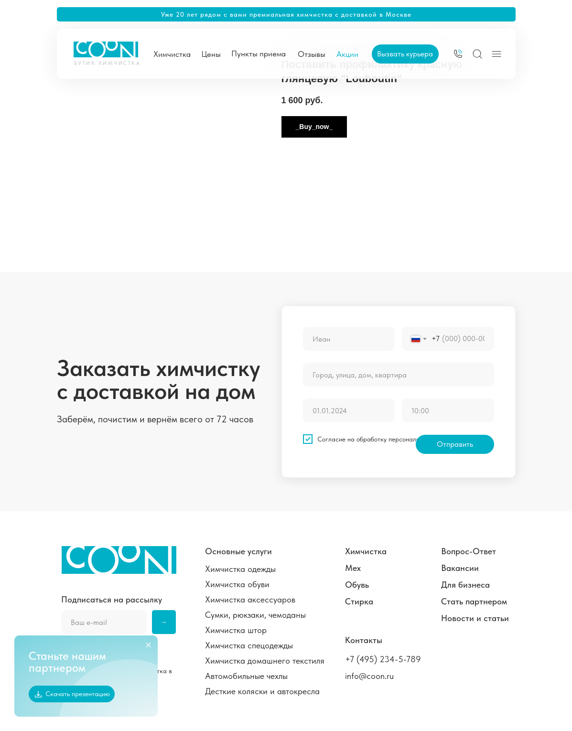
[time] (448, 410)
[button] (405, 54)
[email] (104, 622)
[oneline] (398, 375)
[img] (458, 54)
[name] (349, 339)
